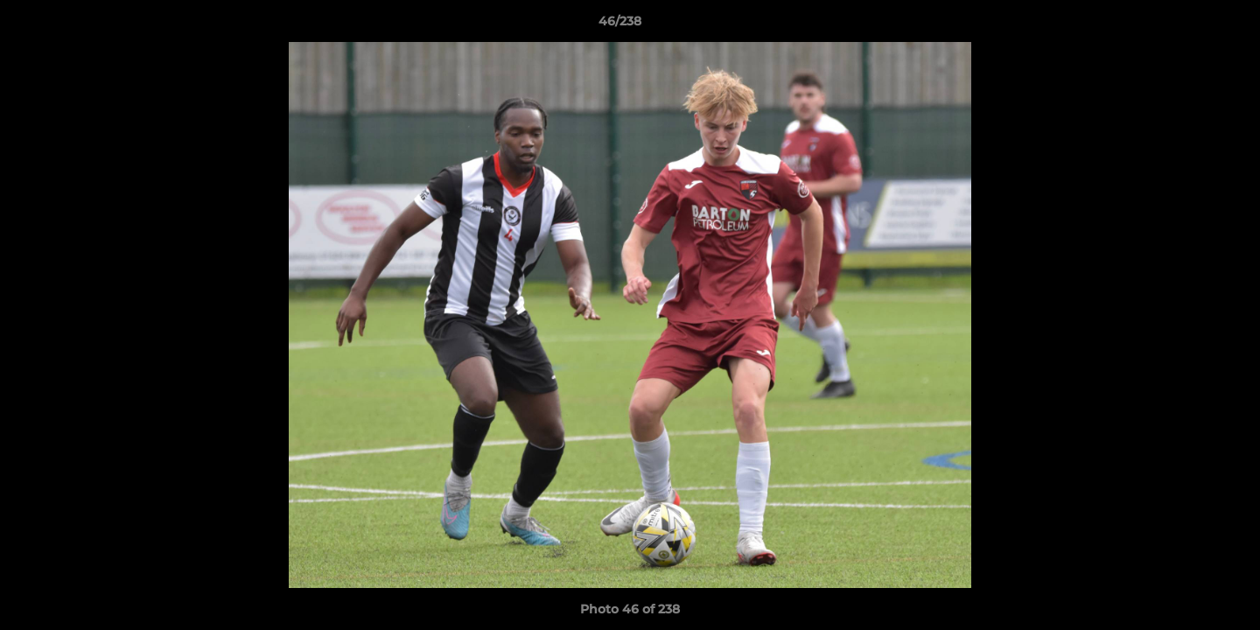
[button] (1186, 25)
